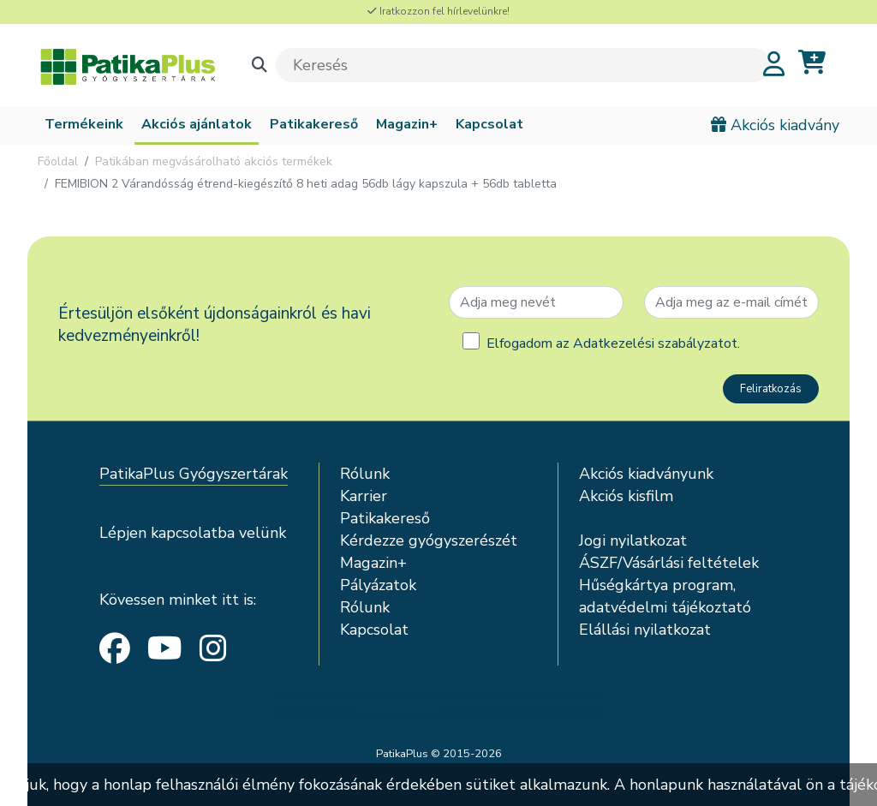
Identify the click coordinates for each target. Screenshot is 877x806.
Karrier (363, 496)
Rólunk (365, 473)
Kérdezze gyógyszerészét (428, 540)
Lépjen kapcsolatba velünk (192, 532)
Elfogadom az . (613, 343)
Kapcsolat (489, 124)
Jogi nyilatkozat (633, 540)
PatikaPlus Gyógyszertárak (193, 473)
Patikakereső (314, 124)
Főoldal (58, 161)
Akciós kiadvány (775, 125)
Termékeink (84, 124)
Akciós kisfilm (626, 496)
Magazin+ (407, 124)
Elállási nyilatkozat (645, 629)
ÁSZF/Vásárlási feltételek (669, 562)
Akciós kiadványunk (646, 473)
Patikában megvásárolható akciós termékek (213, 161)
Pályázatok (378, 585)
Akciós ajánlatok (196, 124)
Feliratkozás (771, 389)
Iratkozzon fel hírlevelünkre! (438, 11)
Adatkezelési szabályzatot (655, 343)
